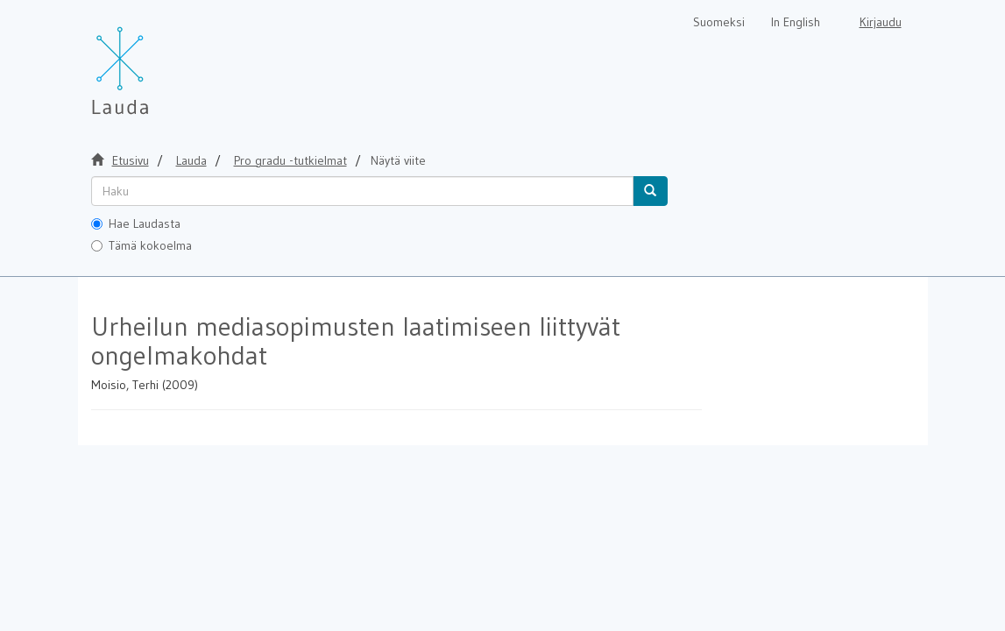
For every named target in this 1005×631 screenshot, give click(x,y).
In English (795, 22)
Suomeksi (719, 22)
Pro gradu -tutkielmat (290, 160)
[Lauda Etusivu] (157, 61)
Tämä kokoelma (141, 245)
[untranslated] (362, 191)
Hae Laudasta (135, 223)
